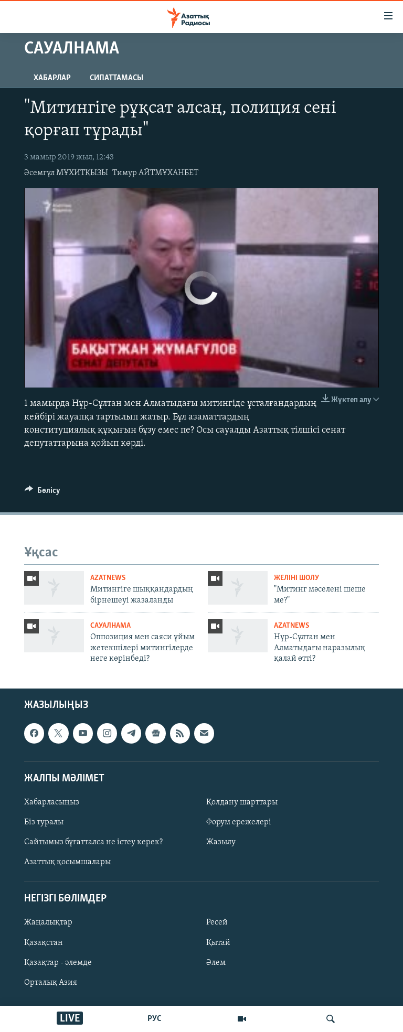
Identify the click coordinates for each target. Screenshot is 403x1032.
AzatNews (107, 578)
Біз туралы (43, 822)
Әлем (216, 963)
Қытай (218, 943)
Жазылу (221, 842)
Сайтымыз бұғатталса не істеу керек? (93, 842)
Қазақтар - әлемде (58, 963)
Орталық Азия (50, 983)
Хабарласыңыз (51, 802)
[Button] (42, 493)
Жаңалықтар (48, 923)
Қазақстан (43, 943)
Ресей (217, 923)
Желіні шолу (296, 578)
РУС (154, 1019)
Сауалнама (110, 626)
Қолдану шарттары (242, 802)
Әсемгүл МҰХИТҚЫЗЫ (66, 173)
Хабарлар (52, 78)
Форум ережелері (238, 822)
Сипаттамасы (116, 78)
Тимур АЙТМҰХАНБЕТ (155, 173)
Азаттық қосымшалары (67, 862)
